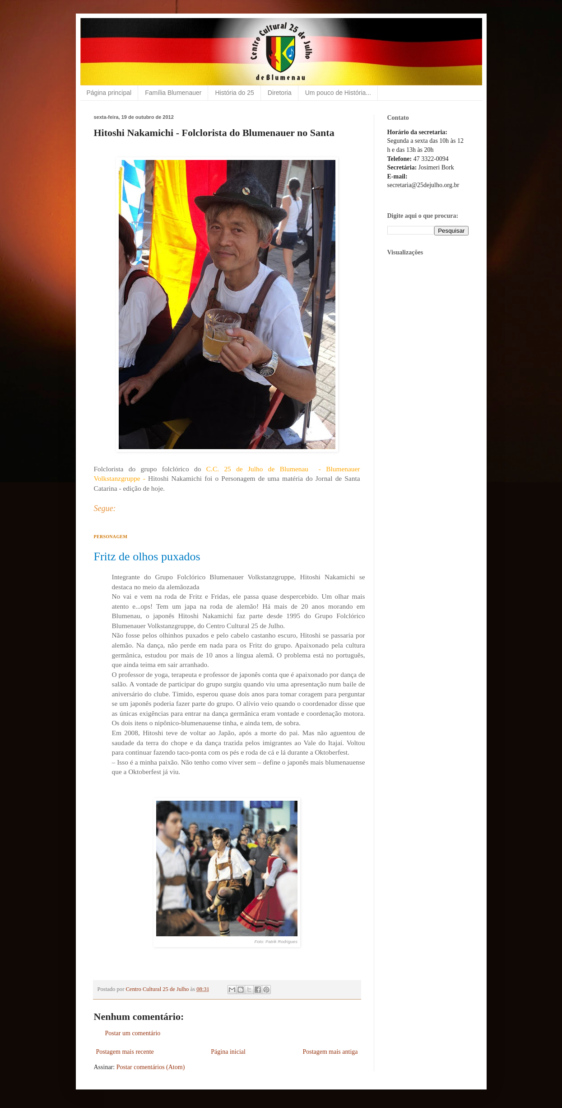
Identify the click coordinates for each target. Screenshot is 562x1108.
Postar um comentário (133, 1033)
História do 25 (234, 92)
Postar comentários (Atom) (150, 1067)
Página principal (109, 92)
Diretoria (280, 92)
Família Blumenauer (173, 92)
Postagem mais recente (125, 1051)
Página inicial (228, 1051)
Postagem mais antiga (330, 1051)
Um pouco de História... (338, 92)
